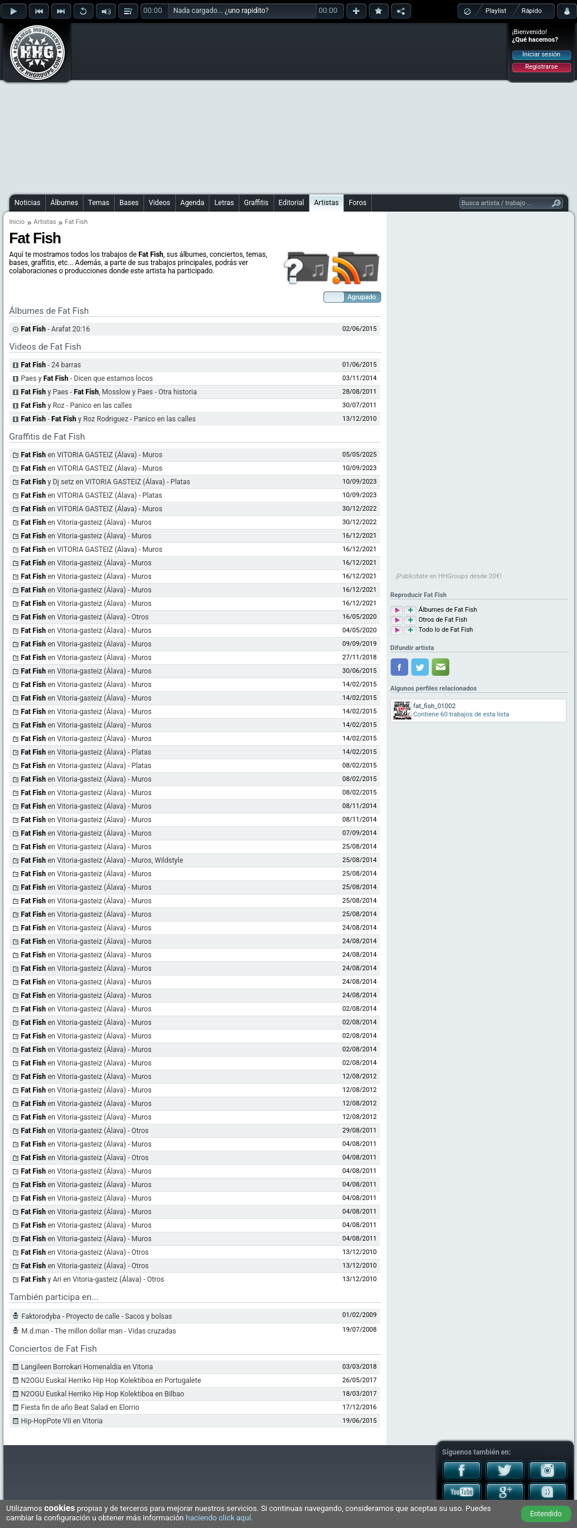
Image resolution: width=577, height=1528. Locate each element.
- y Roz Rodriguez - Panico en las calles (108, 419)
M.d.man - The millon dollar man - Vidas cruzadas (99, 1331)
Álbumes (64, 203)
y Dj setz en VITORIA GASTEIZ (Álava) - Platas (106, 482)
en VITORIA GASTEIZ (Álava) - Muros (92, 455)
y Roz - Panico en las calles (76, 405)
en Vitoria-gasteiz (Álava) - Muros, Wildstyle (102, 860)
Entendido (546, 1514)
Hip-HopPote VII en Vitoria (62, 1421)
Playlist (496, 11)
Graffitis (256, 203)
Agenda (193, 203)
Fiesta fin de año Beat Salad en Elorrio (80, 1407)
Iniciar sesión (541, 54)
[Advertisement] (288, 107)
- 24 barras (51, 365)
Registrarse (541, 67)
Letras (224, 203)
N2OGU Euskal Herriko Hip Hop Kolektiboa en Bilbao (103, 1394)
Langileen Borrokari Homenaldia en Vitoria (87, 1367)
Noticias (28, 203)
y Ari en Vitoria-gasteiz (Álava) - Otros (93, 1279)
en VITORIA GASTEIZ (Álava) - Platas (91, 495)
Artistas (326, 203)
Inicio (17, 222)
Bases (129, 203)
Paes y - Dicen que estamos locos (87, 378)
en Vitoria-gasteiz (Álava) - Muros (86, 522)
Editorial (291, 203)
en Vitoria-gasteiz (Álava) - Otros (85, 617)
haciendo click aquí (218, 1517)
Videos (160, 203)
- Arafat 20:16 (55, 329)
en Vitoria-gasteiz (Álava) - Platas (86, 752)
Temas (98, 203)
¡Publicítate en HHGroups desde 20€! (449, 576)
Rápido (532, 11)
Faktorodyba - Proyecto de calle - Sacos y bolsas (97, 1316)
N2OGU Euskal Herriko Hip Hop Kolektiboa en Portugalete (111, 1380)
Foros (357, 203)
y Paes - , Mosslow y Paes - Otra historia (109, 392)
